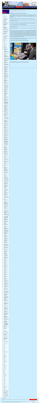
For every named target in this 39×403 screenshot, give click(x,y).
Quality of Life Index (6, 104)
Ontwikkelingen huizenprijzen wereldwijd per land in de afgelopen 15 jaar (6, 56)
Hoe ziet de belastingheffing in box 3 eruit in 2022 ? (6, 238)
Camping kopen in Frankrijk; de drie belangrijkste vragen (6, 67)
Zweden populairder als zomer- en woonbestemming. (6, 97)
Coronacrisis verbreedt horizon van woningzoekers (6, 207)
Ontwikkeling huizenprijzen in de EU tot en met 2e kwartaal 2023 (6, 69)
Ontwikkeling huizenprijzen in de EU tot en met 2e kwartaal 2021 (6, 240)
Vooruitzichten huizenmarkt (5, 175)
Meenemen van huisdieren (5, 187)
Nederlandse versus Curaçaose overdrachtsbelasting (6, 131)
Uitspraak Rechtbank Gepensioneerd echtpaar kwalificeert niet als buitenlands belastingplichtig (6, 102)
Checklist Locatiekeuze (5, 156)
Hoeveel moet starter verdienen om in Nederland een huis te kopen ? (6, 111)
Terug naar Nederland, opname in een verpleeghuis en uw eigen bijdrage (6, 186)
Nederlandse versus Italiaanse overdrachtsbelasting (6, 135)
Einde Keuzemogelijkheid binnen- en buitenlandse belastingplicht (6, 167)
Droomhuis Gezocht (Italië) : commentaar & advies (6, 125)
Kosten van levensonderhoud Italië (6, 269)
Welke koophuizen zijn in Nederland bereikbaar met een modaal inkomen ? (6, 76)
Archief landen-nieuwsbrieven (5, 328)
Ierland (6, 363)
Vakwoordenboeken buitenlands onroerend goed (5, 29)
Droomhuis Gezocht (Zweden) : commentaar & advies (6, 133)
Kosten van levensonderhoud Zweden (6, 274)
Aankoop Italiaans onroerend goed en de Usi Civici (6, 287)
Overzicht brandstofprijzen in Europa (6, 259)
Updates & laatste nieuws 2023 (6, 47)
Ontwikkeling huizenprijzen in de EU (6, 37)
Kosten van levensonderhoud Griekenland (6, 271)
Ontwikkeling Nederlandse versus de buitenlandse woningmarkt (6, 322)
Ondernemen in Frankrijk (5, 95)
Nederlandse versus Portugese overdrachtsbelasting (6, 127)
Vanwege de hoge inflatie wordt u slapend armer (6, 251)
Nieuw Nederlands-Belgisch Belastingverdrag (6, 91)
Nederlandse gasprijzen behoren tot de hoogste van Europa (6, 295)
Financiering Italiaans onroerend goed (6, 87)
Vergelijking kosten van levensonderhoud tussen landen (6, 247)
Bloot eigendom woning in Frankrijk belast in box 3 (6, 255)
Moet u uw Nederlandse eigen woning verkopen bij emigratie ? (6, 152)
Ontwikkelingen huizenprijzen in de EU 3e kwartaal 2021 (6, 139)
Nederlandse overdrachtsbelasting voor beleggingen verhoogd (6, 308)
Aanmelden (4, 12)
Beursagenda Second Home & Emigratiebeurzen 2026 (6, 34)
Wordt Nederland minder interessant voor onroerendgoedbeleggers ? (6, 215)
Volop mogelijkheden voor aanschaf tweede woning (6, 180)
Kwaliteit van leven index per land (6, 210)
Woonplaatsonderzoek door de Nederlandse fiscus (6, 197)
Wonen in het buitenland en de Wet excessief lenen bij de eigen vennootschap (6, 231)
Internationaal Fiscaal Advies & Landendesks (5, 394)
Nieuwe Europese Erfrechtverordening (6, 178)
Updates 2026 (6, 44)
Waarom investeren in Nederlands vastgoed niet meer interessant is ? (6, 65)
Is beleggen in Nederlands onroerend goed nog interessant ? (6, 319)
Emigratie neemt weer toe (6, 174)
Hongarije (6, 362)
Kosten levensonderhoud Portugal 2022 (6, 265)
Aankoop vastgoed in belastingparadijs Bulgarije (6, 62)
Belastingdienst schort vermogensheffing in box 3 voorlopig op (6, 137)
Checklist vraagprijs (6, 155)
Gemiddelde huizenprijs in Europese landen (5, 253)
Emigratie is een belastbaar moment (6, 192)
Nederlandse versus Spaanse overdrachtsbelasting (6, 123)
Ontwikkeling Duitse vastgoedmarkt (6, 177)
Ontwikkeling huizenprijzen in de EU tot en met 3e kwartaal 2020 (6, 149)
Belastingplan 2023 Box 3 (6, 305)
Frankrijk (6, 358)
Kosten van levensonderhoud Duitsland (6, 267)
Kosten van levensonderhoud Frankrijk (6, 263)
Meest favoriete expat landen (5, 195)
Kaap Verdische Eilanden (6, 365)
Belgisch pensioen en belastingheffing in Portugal (6, 221)
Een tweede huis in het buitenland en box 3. (6, 205)
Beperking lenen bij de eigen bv (6, 158)
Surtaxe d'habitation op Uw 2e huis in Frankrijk (6, 78)
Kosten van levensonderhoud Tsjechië (6, 276)
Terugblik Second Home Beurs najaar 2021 (6, 242)
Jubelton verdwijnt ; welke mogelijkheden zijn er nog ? (6, 113)
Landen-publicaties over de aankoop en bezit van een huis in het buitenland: (19, 40)
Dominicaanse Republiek (6, 357)
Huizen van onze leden (6, 39)
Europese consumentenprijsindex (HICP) (6, 249)
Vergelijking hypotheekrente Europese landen (5, 194)
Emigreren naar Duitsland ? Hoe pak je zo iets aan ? (6, 285)
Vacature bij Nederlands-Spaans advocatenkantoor (6, 257)
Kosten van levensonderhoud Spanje (6, 261)
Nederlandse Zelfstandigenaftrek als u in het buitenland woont (6, 52)
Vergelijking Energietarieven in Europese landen (5, 27)
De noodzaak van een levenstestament (6, 182)
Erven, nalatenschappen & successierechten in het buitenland (6, 31)
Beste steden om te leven (6, 290)
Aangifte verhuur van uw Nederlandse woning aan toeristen (6, 144)
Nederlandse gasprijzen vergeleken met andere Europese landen (6, 304)
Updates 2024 (6, 46)
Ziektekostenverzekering (6, 341)
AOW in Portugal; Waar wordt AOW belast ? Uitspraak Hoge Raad (6, 219)
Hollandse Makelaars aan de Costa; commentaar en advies (6, 115)
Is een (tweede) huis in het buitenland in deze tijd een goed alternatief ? (6, 212)
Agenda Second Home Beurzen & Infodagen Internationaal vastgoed (6, 24)
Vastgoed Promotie (6, 35)
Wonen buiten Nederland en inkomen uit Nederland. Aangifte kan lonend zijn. (6, 233)
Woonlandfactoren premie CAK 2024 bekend (6, 49)
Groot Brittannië (6, 361)
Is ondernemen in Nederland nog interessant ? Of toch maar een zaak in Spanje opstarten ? (6, 203)
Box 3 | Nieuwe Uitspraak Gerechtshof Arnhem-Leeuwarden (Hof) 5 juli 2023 (6, 99)
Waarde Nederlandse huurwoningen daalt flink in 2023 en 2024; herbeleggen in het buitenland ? (6, 324)
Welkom (4, 15)
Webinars (6, 340)
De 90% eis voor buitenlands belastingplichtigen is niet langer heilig (6, 228)
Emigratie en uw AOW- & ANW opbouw (6, 280)
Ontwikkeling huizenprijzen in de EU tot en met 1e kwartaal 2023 (6, 94)
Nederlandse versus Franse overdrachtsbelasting (6, 129)
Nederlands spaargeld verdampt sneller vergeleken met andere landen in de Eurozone (6, 297)
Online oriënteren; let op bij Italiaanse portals (6, 82)
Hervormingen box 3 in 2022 (6, 145)
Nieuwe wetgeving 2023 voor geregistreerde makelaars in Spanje (6, 74)
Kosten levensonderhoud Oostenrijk (6, 272)
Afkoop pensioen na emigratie (6, 201)
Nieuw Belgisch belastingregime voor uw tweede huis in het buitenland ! (6, 121)
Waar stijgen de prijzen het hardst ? (6, 288)
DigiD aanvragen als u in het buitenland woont (6, 172)
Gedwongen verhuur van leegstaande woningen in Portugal (6, 86)
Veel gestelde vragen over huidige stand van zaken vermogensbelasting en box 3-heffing (6, 292)
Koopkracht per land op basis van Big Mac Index (6, 160)
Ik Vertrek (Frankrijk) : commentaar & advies (6, 117)
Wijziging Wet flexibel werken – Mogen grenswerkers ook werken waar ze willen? (6, 314)
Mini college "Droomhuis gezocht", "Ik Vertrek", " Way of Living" (6, 392)
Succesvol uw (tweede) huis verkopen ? (5, 36)
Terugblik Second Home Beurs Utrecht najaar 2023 (6, 71)
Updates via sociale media (5, 40)
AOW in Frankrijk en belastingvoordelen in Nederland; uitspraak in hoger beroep (6, 217)
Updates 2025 (6, 45)
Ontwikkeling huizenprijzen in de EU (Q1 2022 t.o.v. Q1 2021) (6, 300)
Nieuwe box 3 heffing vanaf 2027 (6, 84)
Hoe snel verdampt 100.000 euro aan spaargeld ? (6, 190)
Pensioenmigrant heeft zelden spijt (6, 283)
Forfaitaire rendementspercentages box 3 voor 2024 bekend (6, 58)
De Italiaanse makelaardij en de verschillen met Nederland (6, 80)
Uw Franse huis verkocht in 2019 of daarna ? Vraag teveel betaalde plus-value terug (6, 245)
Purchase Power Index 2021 (6, 208)
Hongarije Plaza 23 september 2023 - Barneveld (6, 89)
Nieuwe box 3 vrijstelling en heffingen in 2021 (6, 147)
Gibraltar (6, 359)
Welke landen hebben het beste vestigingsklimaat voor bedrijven (6, 109)
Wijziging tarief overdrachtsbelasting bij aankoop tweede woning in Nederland (6, 142)
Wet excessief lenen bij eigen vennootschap (6, 311)
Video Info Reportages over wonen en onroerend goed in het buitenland (5, 339)
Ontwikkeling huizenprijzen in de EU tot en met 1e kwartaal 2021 (6, 236)
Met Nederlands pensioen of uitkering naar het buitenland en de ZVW (6, 170)
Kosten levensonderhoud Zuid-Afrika (6, 278)
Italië (6, 364)
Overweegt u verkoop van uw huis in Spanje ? (6, 119)
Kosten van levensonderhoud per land (6, 54)
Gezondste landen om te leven (6, 226)
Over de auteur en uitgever (5, 17)
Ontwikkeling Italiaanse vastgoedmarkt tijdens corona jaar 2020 (6, 224)
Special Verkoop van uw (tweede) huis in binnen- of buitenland (6, 20)
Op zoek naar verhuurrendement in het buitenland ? (6, 22)
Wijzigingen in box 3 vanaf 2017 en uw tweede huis (6, 184)
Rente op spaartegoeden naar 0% (6, 199)
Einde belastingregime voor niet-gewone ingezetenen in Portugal (6, 60)
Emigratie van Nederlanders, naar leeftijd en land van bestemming (6, 317)
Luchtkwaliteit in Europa (6, 163)
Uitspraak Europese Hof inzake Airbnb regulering (6, 154)
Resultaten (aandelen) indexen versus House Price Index (6, 162)
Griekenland (6, 360)
